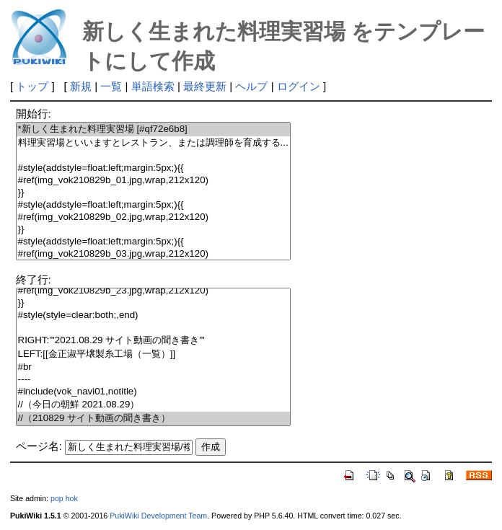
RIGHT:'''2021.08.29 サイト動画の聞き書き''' (153, 341)
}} (153, 193)
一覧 (111, 86)
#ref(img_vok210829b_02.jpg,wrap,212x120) (153, 217)
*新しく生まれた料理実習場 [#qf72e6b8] (153, 129)
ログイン (298, 86)
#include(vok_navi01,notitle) (153, 392)
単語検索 (153, 86)
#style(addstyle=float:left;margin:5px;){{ (153, 168)
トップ (32, 86)
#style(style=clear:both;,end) (153, 315)
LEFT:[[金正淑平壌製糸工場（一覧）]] (153, 354)
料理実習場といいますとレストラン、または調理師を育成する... (153, 143)
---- (153, 380)
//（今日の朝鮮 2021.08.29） (153, 405)
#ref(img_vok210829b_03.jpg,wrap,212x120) (153, 254)
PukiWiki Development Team (158, 515)
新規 (81, 86)
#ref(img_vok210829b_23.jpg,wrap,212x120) (153, 291)
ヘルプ (251, 86)
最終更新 (204, 86)
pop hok (64, 498)
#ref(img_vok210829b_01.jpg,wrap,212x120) (153, 181)
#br (153, 367)
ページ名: (39, 446)
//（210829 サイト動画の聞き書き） (153, 418)
